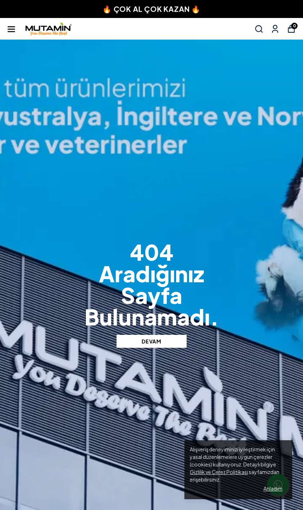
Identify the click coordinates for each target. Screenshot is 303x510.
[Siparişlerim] (275, 28)
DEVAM (151, 341)
